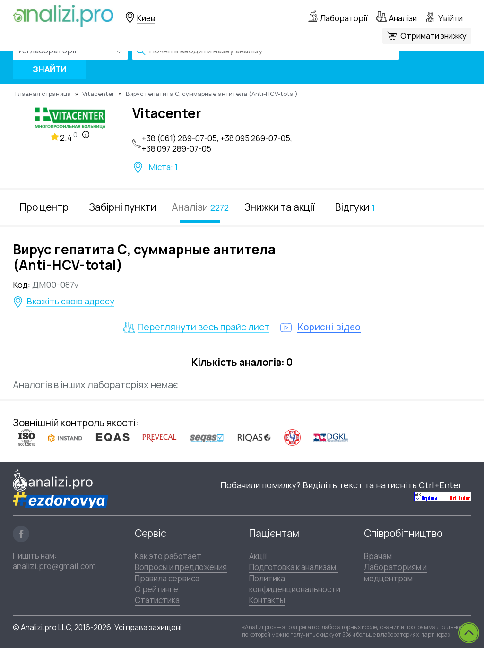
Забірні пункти (122, 207)
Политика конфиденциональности (294, 584)
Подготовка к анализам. (293, 567)
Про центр (44, 207)
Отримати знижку (433, 35)
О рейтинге (156, 589)
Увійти (450, 18)
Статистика (157, 600)
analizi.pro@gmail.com (54, 566)
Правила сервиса (167, 578)
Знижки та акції (279, 207)
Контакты (267, 600)
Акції (258, 556)
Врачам (378, 556)
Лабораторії (344, 18)
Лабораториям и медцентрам (395, 572)
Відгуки (355, 207)
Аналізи (403, 18)
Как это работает (168, 556)
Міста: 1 (163, 167)
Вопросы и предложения (181, 567)
